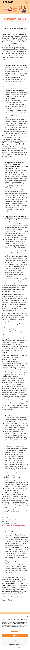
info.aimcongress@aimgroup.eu (15, 526)
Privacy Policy (18, 647)
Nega (15, 640)
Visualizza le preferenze (15, 644)
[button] (27, 616)
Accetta (15, 635)
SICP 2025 (7, 2)
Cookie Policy (11, 647)
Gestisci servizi (14, 631)
